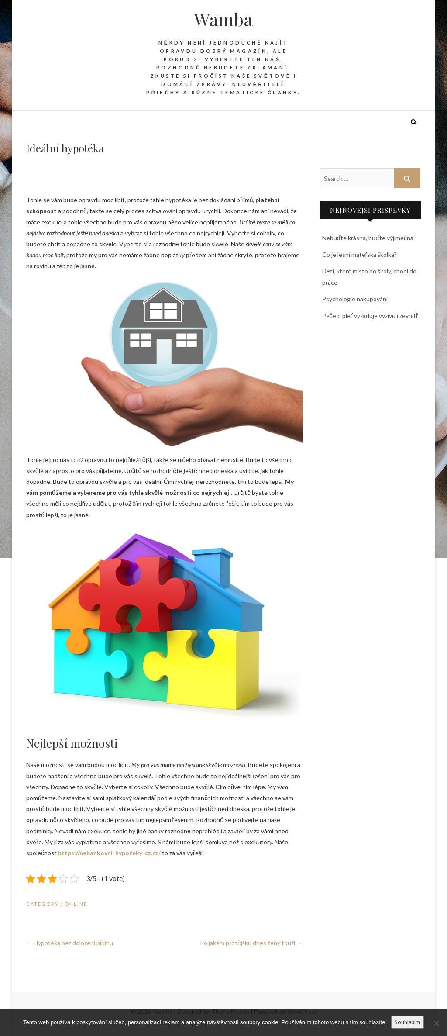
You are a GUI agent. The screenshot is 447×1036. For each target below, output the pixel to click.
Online (76, 904)
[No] (436, 1023)
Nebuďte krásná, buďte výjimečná (367, 238)
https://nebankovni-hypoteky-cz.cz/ (109, 852)
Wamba (223, 19)
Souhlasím (407, 1022)
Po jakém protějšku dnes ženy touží (251, 942)
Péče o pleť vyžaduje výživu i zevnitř (370, 315)
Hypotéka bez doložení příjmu (69, 942)
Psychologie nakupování (355, 299)
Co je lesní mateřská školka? (359, 254)
